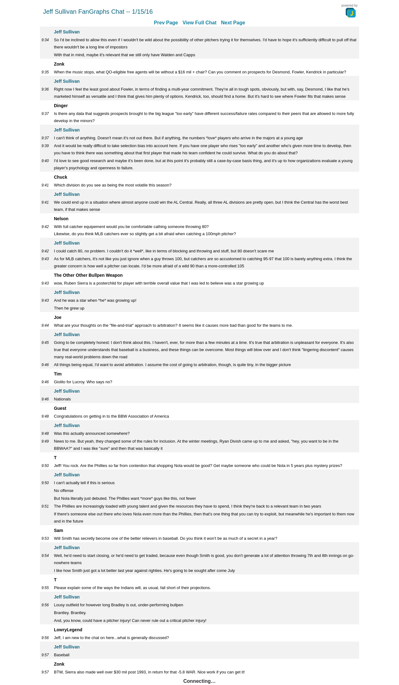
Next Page (233, 22)
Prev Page (166, 22)
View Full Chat (199, 22)
